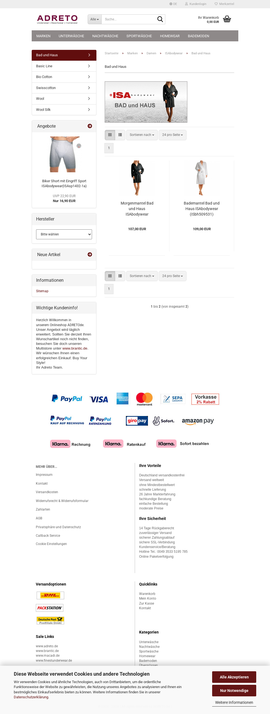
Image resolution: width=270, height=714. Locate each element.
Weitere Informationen (234, 702)
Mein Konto (147, 598)
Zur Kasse (146, 603)
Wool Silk (43, 110)
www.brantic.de (75, 348)
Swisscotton (46, 88)
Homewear (170, 36)
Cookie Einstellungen (51, 544)
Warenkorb (147, 594)
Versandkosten (47, 492)
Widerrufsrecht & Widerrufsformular (62, 501)
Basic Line (44, 66)
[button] (173, 4)
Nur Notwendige (234, 690)
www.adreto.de (47, 646)
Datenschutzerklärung (31, 697)
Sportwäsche (139, 36)
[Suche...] (94, 19)
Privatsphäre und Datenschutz (58, 527)
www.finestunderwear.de (54, 660)
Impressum (44, 475)
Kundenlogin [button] (195, 4)
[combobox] (142, 135)
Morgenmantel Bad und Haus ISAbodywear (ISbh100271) (137, 209)
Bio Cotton (44, 77)
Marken (43, 36)
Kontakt (42, 483)
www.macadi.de (48, 655)
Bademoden (198, 36)
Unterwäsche (71, 36)
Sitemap (42, 291)
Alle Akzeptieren (234, 677)
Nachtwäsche (105, 36)
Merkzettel (224, 4)
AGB (39, 518)
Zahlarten (43, 509)
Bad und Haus (47, 55)
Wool (40, 98)
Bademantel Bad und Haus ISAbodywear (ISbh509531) (202, 208)
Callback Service (48, 536)
